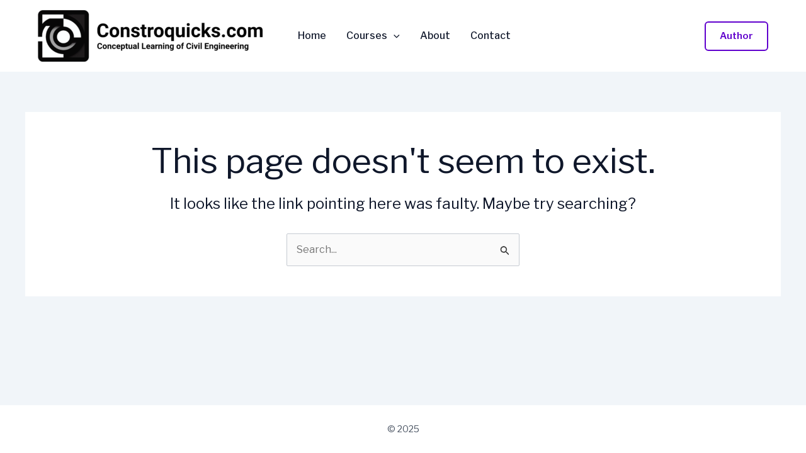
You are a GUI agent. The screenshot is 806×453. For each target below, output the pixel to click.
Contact (490, 36)
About (435, 36)
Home (312, 36)
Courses (373, 36)
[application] (393, 36)
